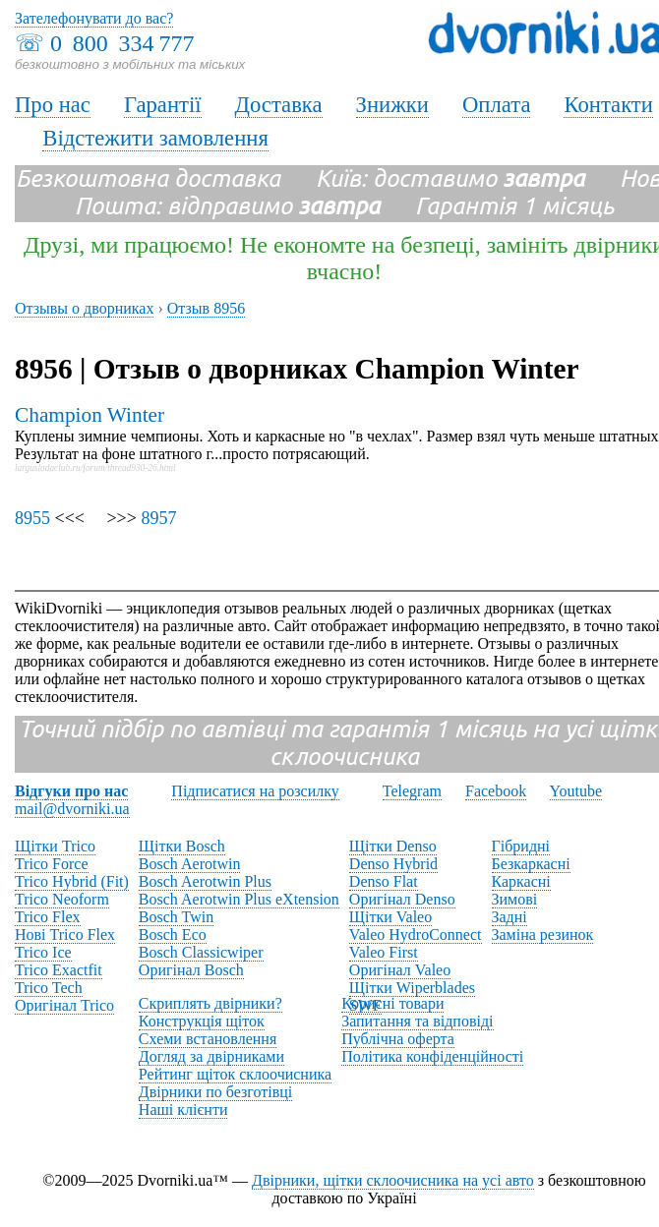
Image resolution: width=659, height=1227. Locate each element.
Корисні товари (392, 1003)
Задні (509, 916)
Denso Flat (383, 881)
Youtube (576, 791)
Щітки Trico (55, 846)
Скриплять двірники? (210, 1003)
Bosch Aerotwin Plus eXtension (239, 899)
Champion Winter (89, 415)
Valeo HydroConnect (415, 934)
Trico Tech (49, 987)
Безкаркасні (531, 863)
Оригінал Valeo (399, 970)
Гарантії (163, 104)
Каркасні (521, 881)
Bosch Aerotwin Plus (205, 881)
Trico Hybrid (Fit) (72, 881)
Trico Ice (43, 952)
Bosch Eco (173, 934)
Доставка (279, 104)
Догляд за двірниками (211, 1056)
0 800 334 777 (122, 43)
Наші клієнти (183, 1109)
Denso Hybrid (393, 863)
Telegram (412, 791)
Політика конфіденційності (432, 1056)
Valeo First (383, 952)
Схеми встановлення (207, 1038)
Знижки (392, 104)
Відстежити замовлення (155, 138)
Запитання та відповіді (417, 1021)
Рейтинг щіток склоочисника (235, 1074)
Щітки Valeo (390, 916)
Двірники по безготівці (215, 1091)
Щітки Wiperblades (412, 987)
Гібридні (521, 846)
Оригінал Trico (64, 1005)
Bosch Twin (176, 916)
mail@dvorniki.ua (72, 808)
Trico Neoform (62, 899)
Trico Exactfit (58, 970)
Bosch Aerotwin (190, 863)
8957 (158, 518)
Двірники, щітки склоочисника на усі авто (393, 1180)
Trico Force (52, 863)
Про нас (52, 104)
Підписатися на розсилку (254, 791)
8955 (32, 518)
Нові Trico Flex (65, 934)
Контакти (608, 104)
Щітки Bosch (182, 846)
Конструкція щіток (202, 1021)
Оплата (496, 104)
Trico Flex (48, 916)
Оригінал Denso (402, 899)
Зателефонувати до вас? (94, 18)
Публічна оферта (397, 1038)
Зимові (515, 899)
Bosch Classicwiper (201, 952)
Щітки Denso (393, 846)
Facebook (495, 791)
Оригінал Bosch (191, 970)
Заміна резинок (543, 934)
